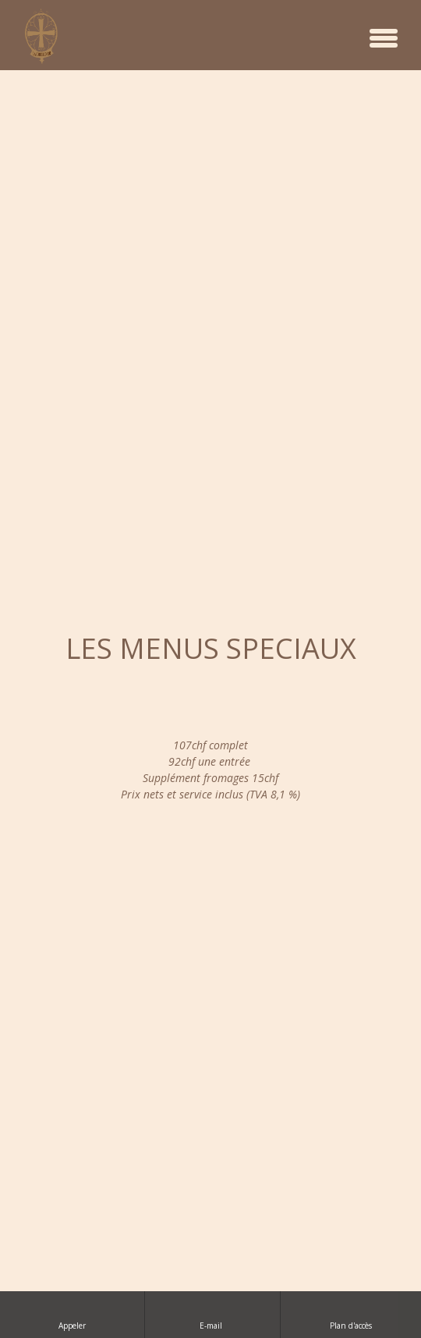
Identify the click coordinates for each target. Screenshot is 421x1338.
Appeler (72, 1314)
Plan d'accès (351, 1314)
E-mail (212, 1314)
